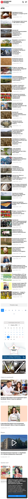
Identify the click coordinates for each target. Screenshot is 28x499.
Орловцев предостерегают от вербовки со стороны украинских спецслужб (13, 453)
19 (22, 334)
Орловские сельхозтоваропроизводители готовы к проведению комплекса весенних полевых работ (19, 222)
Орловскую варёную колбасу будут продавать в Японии (19, 203)
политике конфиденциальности (15, 493)
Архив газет (5, 463)
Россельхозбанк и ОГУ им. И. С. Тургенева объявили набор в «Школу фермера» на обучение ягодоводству (19, 276)
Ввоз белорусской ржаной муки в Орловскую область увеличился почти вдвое (19, 185)
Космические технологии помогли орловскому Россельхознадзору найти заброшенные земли (19, 240)
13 (5, 334)
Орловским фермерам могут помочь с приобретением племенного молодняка (18, 249)
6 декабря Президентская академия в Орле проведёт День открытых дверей (13, 424)
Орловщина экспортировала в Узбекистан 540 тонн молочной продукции (18, 168)
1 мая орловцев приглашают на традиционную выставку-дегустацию (19, 150)
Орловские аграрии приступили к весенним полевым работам (18, 194)
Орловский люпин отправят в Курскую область (17, 122)
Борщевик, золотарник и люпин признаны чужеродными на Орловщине (19, 41)
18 (19, 334)
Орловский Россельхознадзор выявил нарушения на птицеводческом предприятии (19, 33)
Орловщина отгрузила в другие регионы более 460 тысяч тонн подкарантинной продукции (19, 141)
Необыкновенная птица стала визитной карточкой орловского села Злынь (19, 267)
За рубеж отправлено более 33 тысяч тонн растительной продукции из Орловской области (19, 87)
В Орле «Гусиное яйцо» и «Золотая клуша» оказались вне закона (19, 212)
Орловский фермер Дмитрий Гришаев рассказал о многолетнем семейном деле (19, 105)
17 (16, 334)
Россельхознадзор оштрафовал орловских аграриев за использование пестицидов (18, 51)
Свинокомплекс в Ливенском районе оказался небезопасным (19, 231)
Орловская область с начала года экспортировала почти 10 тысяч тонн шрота (19, 177)
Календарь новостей (14, 322)
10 (16, 332)
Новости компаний (7, 377)
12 (22, 332)
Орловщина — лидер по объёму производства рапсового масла (18, 293)
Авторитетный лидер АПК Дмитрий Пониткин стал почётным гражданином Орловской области (19, 285)
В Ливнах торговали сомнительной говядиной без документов (19, 69)
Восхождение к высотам (19, 256)
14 (8, 334)
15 (11, 334)
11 (19, 332)
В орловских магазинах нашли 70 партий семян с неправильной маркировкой (19, 96)
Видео (3, 432)
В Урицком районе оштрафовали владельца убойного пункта (19, 159)
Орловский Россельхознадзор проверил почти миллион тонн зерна (19, 114)
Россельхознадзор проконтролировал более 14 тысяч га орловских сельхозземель (19, 78)
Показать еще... (14, 305)
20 (25, 310)
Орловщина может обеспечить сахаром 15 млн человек (19, 13)
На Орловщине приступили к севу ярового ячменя (19, 22)
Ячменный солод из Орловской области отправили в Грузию (17, 60)
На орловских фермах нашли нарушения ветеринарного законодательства (18, 131)
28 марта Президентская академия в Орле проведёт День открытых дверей (14, 398)
